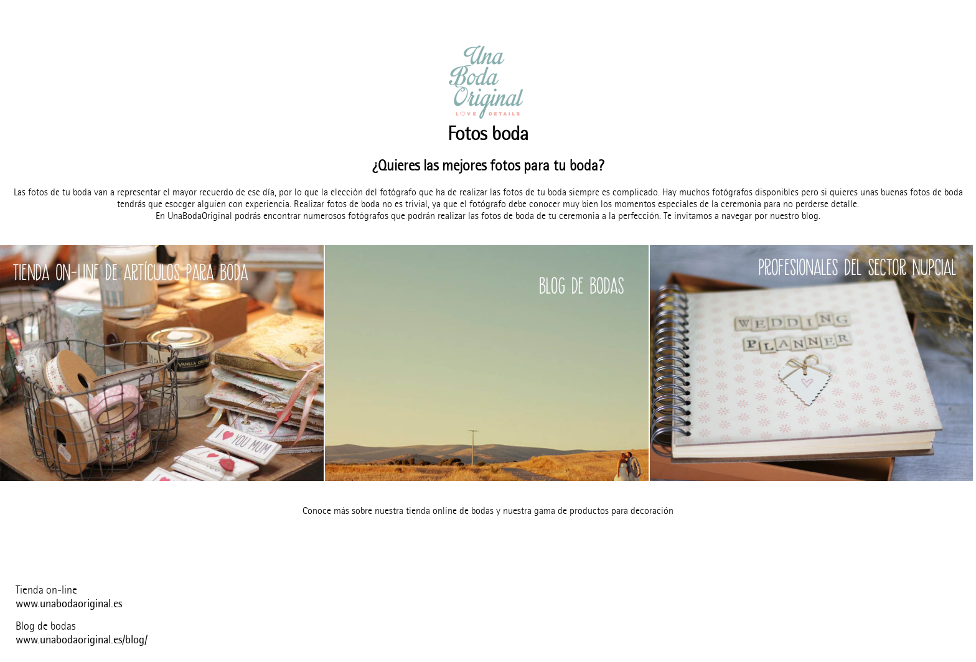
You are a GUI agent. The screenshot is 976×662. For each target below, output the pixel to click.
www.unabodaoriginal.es (69, 603)
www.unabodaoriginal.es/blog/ (82, 639)
